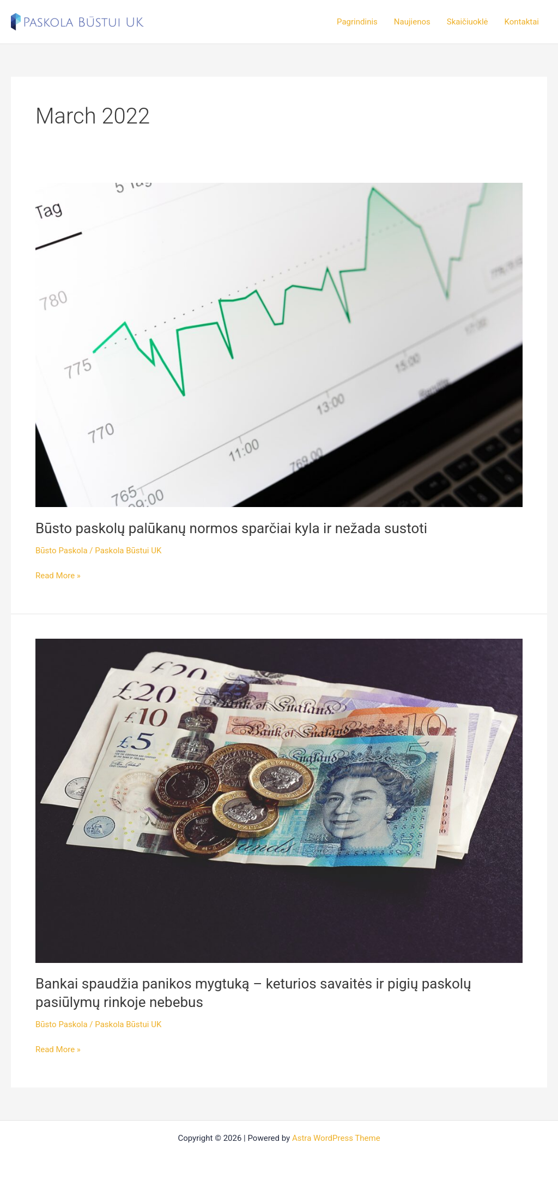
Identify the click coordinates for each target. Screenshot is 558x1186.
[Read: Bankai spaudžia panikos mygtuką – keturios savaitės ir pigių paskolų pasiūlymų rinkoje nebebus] (279, 800)
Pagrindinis (357, 22)
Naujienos (412, 22)
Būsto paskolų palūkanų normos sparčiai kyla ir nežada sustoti (231, 528)
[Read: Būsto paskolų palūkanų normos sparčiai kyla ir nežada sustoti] (279, 344)
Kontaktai (522, 22)
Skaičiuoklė (467, 22)
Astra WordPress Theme (336, 1138)
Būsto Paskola (61, 550)
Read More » (58, 574)
